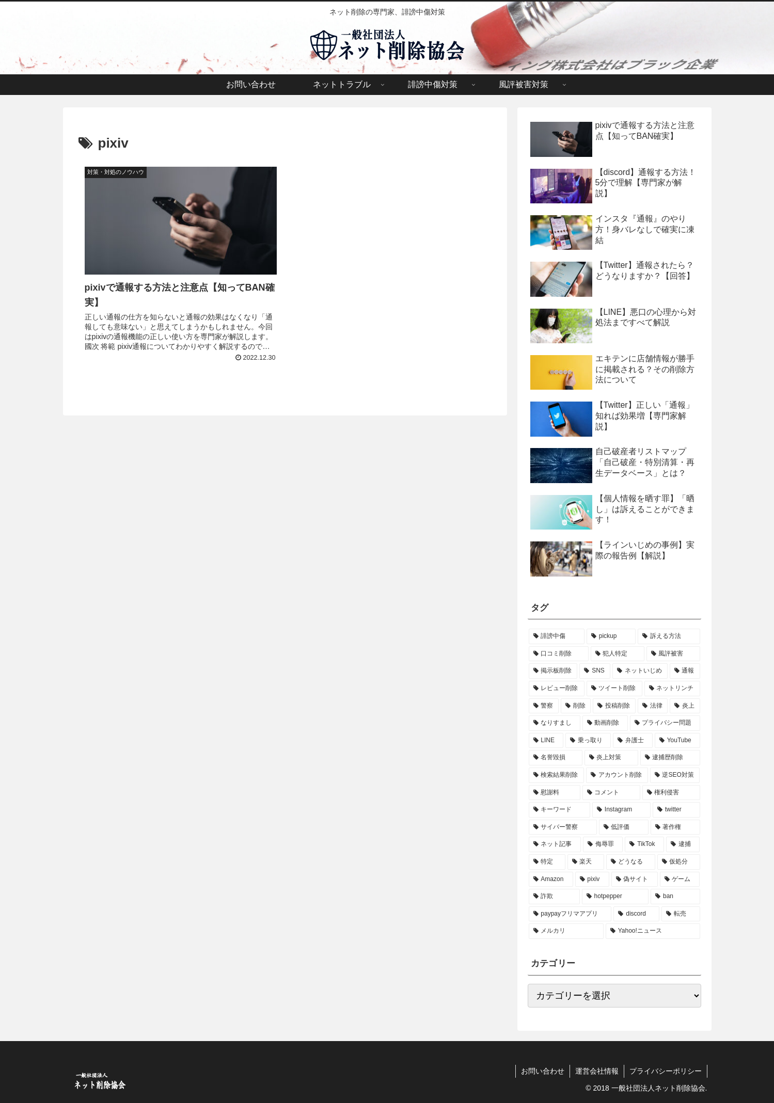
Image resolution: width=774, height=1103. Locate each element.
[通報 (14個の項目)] (685, 671)
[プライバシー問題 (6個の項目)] (665, 723)
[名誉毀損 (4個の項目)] (555, 757)
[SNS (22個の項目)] (594, 671)
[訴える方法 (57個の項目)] (669, 636)
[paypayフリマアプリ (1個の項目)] (570, 914)
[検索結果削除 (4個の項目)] (557, 775)
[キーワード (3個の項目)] (560, 810)
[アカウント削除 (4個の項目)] (617, 775)
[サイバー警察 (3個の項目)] (563, 827)
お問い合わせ (542, 1071)
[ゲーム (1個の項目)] (680, 879)
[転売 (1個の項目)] (680, 914)
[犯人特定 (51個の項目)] (617, 654)
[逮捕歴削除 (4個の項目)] (670, 757)
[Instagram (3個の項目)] (621, 810)
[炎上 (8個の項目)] (685, 706)
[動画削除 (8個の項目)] (605, 723)
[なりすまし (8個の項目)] (554, 723)
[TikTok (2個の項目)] (644, 844)
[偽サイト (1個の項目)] (634, 879)
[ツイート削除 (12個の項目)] (614, 688)
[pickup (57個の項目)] (611, 636)
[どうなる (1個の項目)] (630, 862)
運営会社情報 (597, 1071)
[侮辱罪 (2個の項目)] (603, 844)
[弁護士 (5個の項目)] (633, 740)
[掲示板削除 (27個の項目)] (553, 671)
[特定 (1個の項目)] (547, 862)
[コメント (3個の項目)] (611, 793)
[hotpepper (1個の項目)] (615, 896)
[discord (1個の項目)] (636, 914)
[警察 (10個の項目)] (544, 706)
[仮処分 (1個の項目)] (678, 862)
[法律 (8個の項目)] (653, 706)
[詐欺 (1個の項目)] (554, 896)
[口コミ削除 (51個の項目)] (559, 654)
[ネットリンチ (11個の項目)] (672, 688)
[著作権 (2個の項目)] (675, 827)
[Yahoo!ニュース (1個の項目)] (653, 931)
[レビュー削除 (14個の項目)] (557, 688)
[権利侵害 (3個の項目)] (671, 793)
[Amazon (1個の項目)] (551, 879)
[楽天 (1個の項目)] (585, 862)
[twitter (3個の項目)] (676, 810)
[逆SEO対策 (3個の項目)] (675, 775)
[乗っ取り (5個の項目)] (588, 740)
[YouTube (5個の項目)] (677, 740)
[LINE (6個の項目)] (546, 740)
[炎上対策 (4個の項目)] (611, 757)
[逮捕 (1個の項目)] (683, 844)
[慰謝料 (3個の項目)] (554, 793)
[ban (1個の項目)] (675, 896)
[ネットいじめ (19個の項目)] (640, 671)
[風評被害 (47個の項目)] (673, 654)
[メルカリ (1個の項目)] (566, 931)
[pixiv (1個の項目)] (592, 879)
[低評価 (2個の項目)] (624, 827)
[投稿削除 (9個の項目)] (614, 706)
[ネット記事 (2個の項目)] (555, 844)
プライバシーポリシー (665, 1071)
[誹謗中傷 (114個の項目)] (557, 636)
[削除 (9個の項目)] (576, 706)
